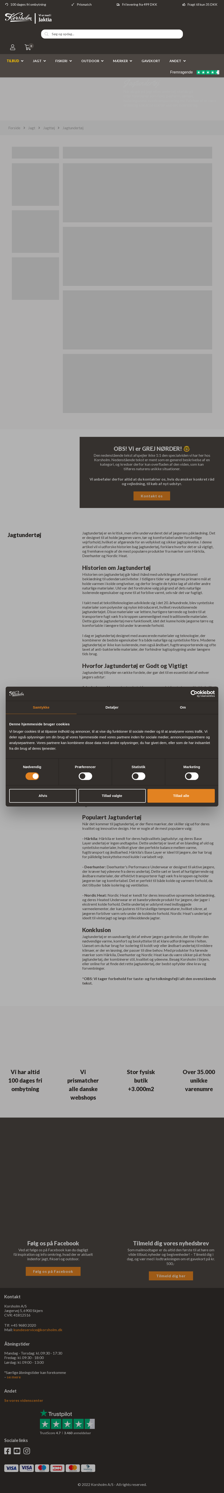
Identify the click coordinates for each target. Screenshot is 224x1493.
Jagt (37, 61)
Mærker (120, 61)
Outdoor (90, 61)
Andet (175, 61)
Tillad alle (181, 796)
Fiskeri (61, 61)
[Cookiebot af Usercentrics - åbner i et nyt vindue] (194, 693)
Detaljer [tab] (111, 707)
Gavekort (151, 61)
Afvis (43, 796)
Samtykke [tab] (41, 707)
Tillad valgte (112, 796)
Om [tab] (183, 707)
